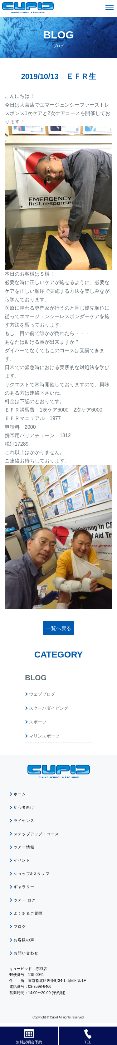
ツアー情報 (24, 847)
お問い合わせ (26, 953)
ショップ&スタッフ (32, 874)
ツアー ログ (25, 900)
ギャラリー (24, 887)
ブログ (20, 926)
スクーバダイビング (48, 708)
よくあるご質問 (28, 913)
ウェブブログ (42, 694)
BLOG (35, 677)
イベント (22, 860)
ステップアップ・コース (36, 834)
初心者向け (24, 807)
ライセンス (24, 820)
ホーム (20, 794)
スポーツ (37, 721)
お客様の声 (24, 940)
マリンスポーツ (44, 735)
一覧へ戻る (58, 628)
